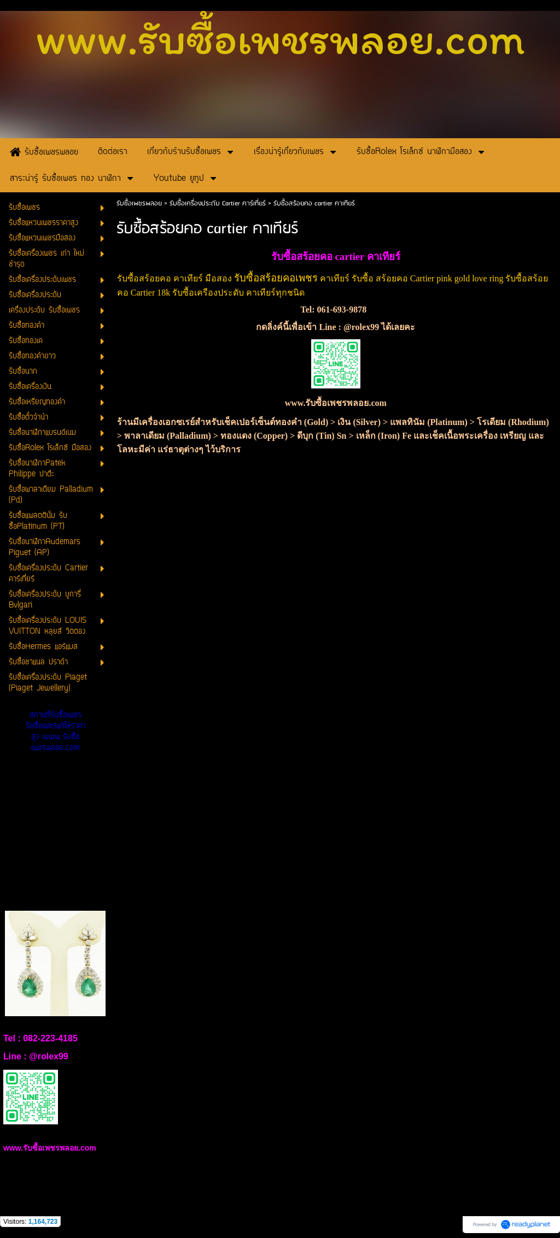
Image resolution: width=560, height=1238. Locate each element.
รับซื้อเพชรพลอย (139, 203)
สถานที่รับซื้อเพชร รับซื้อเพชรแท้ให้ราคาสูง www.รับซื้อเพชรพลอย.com (55, 732)
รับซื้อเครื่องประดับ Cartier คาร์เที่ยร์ (218, 203)
